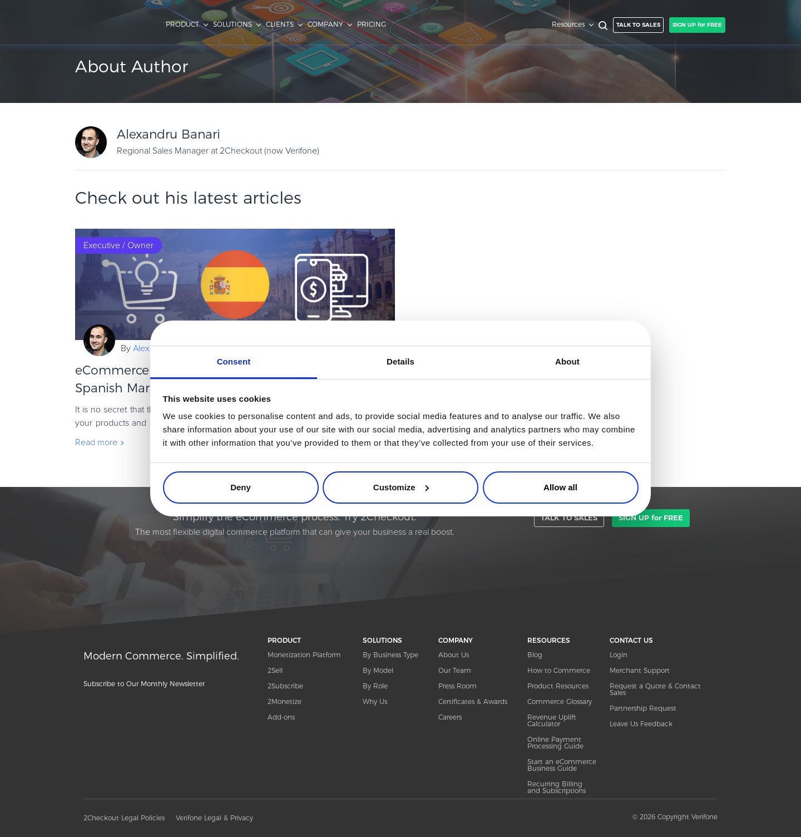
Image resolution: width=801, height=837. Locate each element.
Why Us (375, 701)
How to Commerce (558, 670)
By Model (378, 670)
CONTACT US (631, 640)
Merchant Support (640, 670)
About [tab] (567, 361)
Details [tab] (400, 361)
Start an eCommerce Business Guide (561, 764)
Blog (534, 655)
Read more (96, 442)
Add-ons (281, 717)
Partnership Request (643, 708)
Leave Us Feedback (641, 724)
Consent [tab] (234, 361)
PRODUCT (182, 24)
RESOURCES (548, 640)
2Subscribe (285, 686)
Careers (450, 717)
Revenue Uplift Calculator (551, 720)
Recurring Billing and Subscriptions (556, 787)
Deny (240, 487)
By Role (375, 686)
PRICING (371, 24)
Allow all (560, 487)
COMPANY (325, 24)
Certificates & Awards (472, 701)
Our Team (454, 670)
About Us (453, 655)
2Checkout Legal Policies (124, 818)
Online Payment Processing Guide (555, 742)
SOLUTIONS (232, 24)
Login (618, 655)
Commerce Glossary (559, 701)
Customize (401, 487)
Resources (568, 24)
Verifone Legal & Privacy (214, 818)
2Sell (275, 670)
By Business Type (390, 655)
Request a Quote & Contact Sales (655, 689)
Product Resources (558, 686)
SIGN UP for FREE (697, 24)
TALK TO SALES (638, 24)
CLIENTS (280, 24)
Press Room (457, 686)
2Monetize (284, 701)
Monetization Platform (304, 655)
